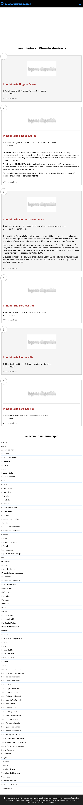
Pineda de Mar (7, 650)
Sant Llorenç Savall (9, 711)
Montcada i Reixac (8, 623)
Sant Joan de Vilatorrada (11, 700)
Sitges (4, 757)
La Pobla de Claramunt (10, 580)
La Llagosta (6, 577)
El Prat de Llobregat (9, 542)
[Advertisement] (41, 27)
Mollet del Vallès (8, 619)
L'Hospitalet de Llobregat (12, 573)
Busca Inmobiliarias (18, 4)
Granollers (5, 561)
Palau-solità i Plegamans (11, 638)
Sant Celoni (6, 684)
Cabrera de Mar (8, 477)
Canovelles (6, 492)
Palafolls (4, 634)
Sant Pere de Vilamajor (11, 723)
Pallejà (4, 642)
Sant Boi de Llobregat (10, 677)
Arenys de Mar (7, 450)
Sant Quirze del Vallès (10, 727)
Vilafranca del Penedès (10, 780)
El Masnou (5, 538)
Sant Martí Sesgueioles (11, 715)
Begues (4, 465)
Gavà (3, 557)
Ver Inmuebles (10, 98)
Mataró (4, 611)
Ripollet (4, 661)
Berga (3, 469)
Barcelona (5, 461)
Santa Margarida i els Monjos (13, 742)
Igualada (4, 565)
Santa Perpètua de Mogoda (12, 746)
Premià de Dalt (7, 654)
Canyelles (5, 496)
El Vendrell (5, 546)
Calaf (3, 480)
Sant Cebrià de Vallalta (10, 680)
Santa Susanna (7, 750)
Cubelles (5, 534)
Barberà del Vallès (9, 457)
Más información (51, 802)
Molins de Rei (7, 615)
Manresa (5, 600)
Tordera (4, 765)
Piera (3, 646)
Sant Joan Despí (8, 704)
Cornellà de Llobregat (10, 530)
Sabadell (4, 665)
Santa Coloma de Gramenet (13, 738)
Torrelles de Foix (8, 769)
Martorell (5, 603)
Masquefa (5, 607)
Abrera (4, 442)
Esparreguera (7, 550)
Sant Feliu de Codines (10, 692)
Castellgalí (5, 515)
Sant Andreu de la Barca (11, 669)
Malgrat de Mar (7, 596)
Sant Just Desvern (9, 707)
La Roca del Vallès (8, 584)
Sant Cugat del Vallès (10, 688)
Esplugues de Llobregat (11, 553)
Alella (3, 446)
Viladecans (5, 777)
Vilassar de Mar (7, 788)
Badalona (5, 453)
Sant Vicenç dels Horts (10, 734)
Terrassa (5, 761)
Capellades (6, 500)
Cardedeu (5, 503)
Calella (4, 484)
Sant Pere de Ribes (9, 719)
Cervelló (4, 523)
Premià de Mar (7, 657)
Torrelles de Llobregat (10, 773)
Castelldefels (6, 511)
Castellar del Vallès (9, 507)
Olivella (4, 630)
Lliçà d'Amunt (7, 588)
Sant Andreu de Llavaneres (12, 673)
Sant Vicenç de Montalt (11, 730)
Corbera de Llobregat (10, 527)
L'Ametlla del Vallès (9, 569)
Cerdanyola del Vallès (10, 519)
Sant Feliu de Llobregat (11, 696)
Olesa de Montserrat (10, 627)
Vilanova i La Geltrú (9, 784)
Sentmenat (6, 754)
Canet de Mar (7, 488)
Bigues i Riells (7, 473)
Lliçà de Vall (6, 592)
